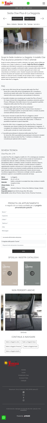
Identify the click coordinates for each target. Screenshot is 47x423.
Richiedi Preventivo (17, 18)
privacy (19, 237)
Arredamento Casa (23, 375)
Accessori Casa (23, 378)
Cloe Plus (29, 8)
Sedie (24, 8)
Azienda (23, 370)
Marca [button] (8, 24)
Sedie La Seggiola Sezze (29, 342)
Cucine (23, 372)
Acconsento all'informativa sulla (12, 237)
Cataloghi (23, 380)
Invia (23, 251)
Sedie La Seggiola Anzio (30, 346)
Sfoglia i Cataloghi (29, 18)
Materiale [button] (20, 24)
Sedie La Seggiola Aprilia (13, 351)
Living (20, 8)
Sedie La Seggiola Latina (12, 342)
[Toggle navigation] (44, 3)
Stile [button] (25, 24)
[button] (2, 41)
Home (16, 8)
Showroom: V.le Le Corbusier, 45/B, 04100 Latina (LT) (23, 389)
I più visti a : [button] (37, 24)
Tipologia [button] (30, 24)
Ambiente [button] (14, 24)
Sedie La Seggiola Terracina (13, 346)
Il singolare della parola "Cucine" (10, 241)
